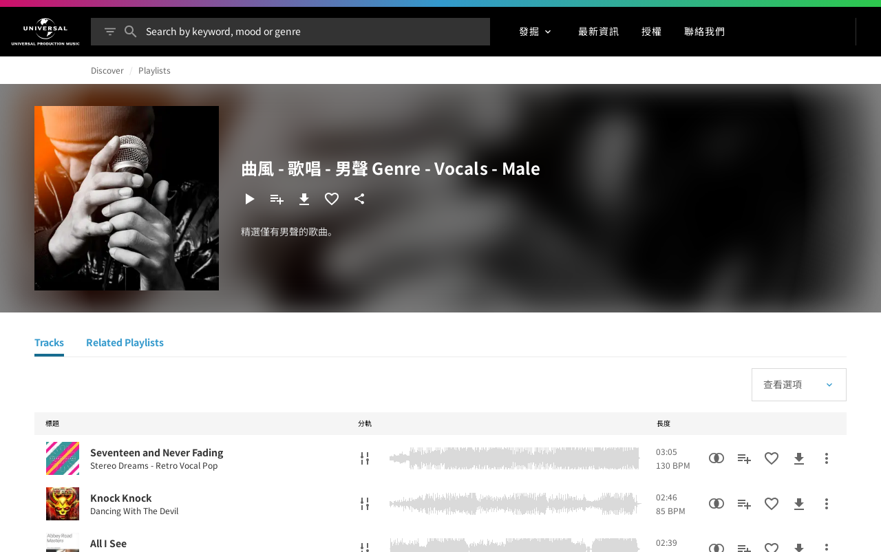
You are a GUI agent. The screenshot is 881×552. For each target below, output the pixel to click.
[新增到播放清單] (276, 199)
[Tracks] (49, 344)
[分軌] (365, 458)
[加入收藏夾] (331, 199)
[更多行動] (826, 458)
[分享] (359, 199)
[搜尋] (131, 31)
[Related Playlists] (125, 344)
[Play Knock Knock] (62, 503)
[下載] (304, 199)
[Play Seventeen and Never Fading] (62, 458)
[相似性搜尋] (716, 458)
